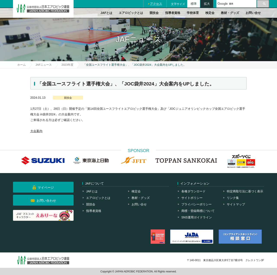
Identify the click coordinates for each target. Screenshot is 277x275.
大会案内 (36, 131)
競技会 (154, 13)
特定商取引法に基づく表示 (245, 191)
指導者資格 (172, 13)
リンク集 (233, 198)
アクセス (156, 3)
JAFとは (106, 13)
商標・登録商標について (198, 211)
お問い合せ (253, 13)
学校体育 (193, 13)
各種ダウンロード (193, 191)
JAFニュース (43, 64)
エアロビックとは (131, 13)
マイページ (46, 187)
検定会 (209, 13)
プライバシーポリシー (196, 204)
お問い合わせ (46, 200)
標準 (194, 3)
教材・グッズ (230, 13)
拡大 (207, 3)
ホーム (21, 64)
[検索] (236, 4)
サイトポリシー (192, 198)
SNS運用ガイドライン (196, 217)
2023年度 (67, 64)
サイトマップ (236, 204)
